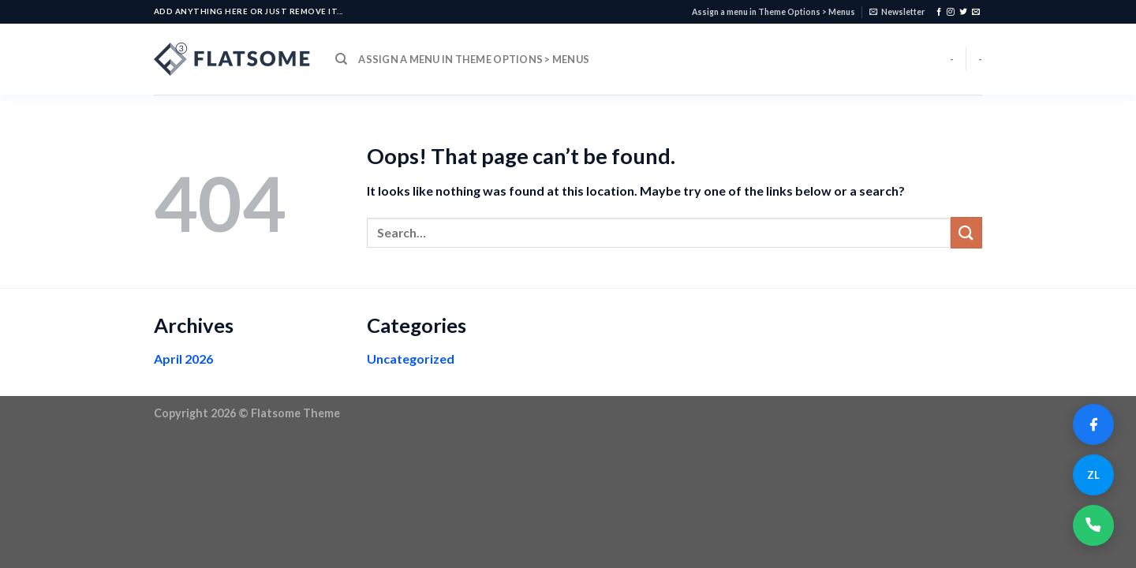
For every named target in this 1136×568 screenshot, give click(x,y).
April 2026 (183, 358)
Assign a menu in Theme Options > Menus (773, 12)
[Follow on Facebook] (939, 12)
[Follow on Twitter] (963, 12)
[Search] (341, 59)
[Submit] (966, 232)
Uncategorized (410, 358)
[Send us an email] (976, 12)
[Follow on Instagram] (951, 12)
